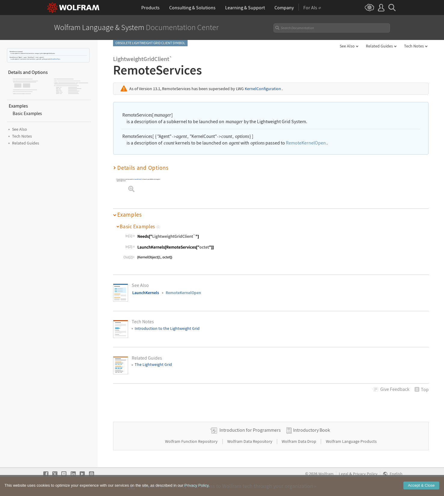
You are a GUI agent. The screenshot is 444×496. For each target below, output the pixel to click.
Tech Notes (414, 46)
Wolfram (326, 473)
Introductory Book (311, 430)
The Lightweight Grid (153, 364)
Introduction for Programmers (250, 430)
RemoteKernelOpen (55, 59)
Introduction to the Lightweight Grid (167, 328)
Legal (343, 473)
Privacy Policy (365, 473)
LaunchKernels (138, 179)
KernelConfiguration (263, 88)
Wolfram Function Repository (192, 441)
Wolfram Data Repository (250, 441)
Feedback (394, 389)
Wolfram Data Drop (299, 441)
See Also (347, 46)
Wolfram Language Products (351, 441)
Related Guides (379, 46)
